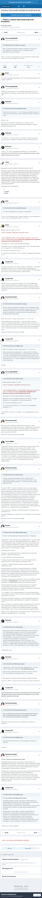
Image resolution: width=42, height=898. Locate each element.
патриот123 (9, 262)
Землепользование (15, 27)
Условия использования (16, 896)
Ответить (6, 191)
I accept (37, 895)
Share (10, 848)
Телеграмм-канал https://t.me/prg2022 (19, 2)
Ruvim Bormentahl (11, 297)
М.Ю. (7, 201)
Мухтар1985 (8, 25)
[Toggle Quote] (3, 45)
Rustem (7, 525)
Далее (36, 32)
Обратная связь (18, 886)
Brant (7, 73)
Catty (7, 162)
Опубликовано (12, 40)
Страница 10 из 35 (21, 32)
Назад (5, 32)
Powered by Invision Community (21, 889)
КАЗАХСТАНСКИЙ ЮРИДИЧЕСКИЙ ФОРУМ (20, 10)
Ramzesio (8, 101)
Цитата (6, 193)
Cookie (26, 886)
